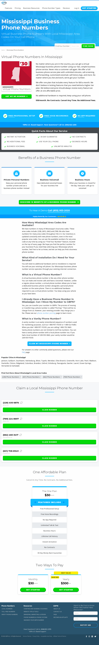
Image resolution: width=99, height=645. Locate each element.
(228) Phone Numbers (11, 377)
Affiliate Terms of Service (59, 636)
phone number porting (46, 313)
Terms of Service (27, 636)
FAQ (23, 352)
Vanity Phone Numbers (10, 614)
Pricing (18, 8)
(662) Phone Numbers (52, 377)
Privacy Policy (36, 636)
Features (8, 8)
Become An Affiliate (60, 617)
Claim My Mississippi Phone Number (49, 344)
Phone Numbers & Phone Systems (35, 617)
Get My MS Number (16, 96)
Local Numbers (7, 609)
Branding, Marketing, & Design (35, 614)
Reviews (66, 8)
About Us (56, 609)
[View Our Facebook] (86, 636)
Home (3, 50)
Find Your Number (62, 46)
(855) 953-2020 (61, 210)
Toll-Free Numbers (8, 611)
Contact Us (57, 611)
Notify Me (85, 625)
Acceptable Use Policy (46, 636)
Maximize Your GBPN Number (34, 620)
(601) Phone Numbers (32, 377)
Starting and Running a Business (35, 609)
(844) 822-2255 (70, 125)
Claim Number (49, 410)
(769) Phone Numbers (72, 377)
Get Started (89, 8)
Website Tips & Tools (31, 611)
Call (59, 210)
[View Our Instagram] (89, 636)
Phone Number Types (51, 8)
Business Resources (31, 8)
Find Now (88, 46)
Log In (76, 8)
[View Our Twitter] (95, 636)
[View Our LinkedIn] (92, 636)
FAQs (55, 614)
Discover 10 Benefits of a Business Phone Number (49, 202)
